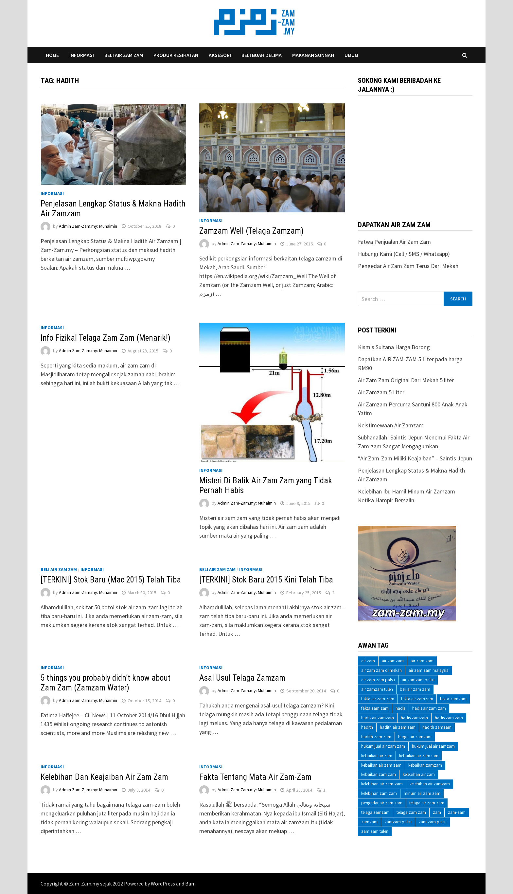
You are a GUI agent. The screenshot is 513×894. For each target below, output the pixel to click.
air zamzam (393, 661)
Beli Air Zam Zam (123, 55)
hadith (367, 727)
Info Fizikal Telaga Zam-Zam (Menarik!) (105, 338)
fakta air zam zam (377, 699)
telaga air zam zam (426, 803)
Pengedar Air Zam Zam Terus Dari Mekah (408, 266)
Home (52, 55)
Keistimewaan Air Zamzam (391, 425)
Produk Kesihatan (175, 55)
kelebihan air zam (419, 774)
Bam (190, 883)
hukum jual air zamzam (433, 746)
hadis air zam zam (429, 708)
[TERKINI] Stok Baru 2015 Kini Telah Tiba (266, 579)
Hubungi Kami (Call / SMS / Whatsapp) (404, 254)
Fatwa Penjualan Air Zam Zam (394, 241)
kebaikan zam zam (378, 774)
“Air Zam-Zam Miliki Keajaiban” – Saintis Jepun (415, 458)
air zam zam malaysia (429, 670)
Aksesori (220, 55)
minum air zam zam (422, 793)
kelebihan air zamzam (430, 784)
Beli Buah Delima (261, 55)
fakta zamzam (453, 699)
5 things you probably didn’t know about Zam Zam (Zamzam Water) (105, 682)
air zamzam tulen (377, 689)
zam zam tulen (374, 831)
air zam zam (422, 661)
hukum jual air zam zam (383, 746)
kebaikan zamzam (425, 765)
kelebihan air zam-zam (382, 784)
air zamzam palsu (418, 680)
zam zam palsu (432, 822)
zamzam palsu (398, 822)
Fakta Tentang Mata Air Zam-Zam (255, 777)
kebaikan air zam (376, 756)
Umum (351, 55)
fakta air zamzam (417, 699)
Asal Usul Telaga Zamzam (242, 678)
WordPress (163, 883)
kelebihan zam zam (379, 793)
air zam (368, 661)
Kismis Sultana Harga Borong (394, 347)
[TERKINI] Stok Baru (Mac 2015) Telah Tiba (111, 579)
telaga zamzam (375, 812)
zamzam (369, 822)
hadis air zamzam (377, 718)
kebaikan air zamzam (418, 756)
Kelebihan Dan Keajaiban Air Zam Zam (104, 777)
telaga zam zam (411, 812)
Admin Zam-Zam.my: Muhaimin (88, 226)
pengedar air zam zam (381, 803)
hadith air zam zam (398, 727)
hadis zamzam (414, 718)
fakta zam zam (375, 708)
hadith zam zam (376, 737)
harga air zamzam (415, 737)
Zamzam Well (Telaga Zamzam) (251, 231)
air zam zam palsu (378, 680)
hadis (400, 708)
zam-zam (457, 812)
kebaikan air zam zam (381, 765)
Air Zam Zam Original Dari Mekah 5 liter (406, 380)
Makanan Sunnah (313, 55)
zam (437, 812)
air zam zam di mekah (381, 670)
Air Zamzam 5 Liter (381, 392)
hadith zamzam (436, 727)
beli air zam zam (415, 689)
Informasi (81, 55)
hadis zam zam (449, 718)
